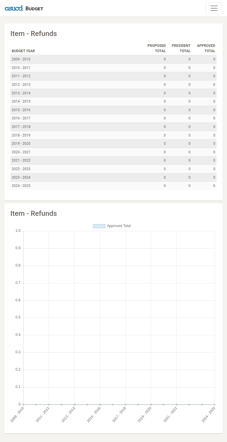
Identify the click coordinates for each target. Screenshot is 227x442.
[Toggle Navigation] (214, 8)
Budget (34, 8)
